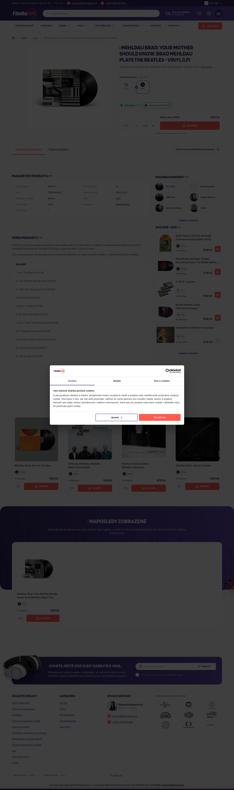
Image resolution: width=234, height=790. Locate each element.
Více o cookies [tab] (162, 381)
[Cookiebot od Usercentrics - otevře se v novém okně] (168, 371)
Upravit (116, 417)
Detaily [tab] (117, 381)
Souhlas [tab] (72, 381)
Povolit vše (160, 417)
